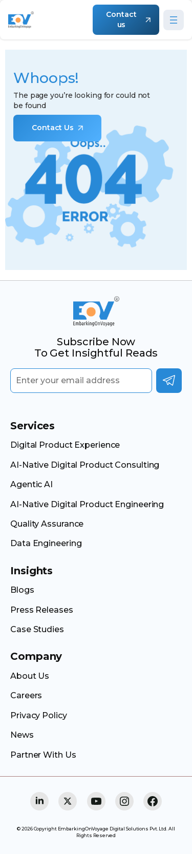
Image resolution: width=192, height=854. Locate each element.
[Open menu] (173, 20)
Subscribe (169, 380)
